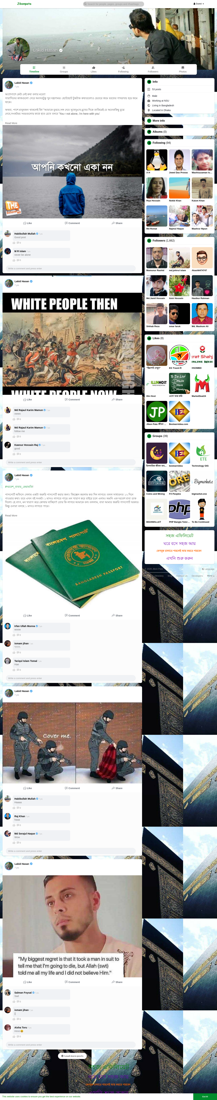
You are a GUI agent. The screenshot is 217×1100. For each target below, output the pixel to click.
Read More (11, 123)
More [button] (210, 575)
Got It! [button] (205, 1096)
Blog (170, 576)
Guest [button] (199, 3)
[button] (113, 4)
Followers (159, 240)
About (147, 576)
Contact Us (181, 576)
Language (208, 569)
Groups (157, 436)
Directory (159, 576)
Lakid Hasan (46, 50)
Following (159, 143)
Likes (156, 338)
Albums (158, 131)
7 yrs (17, 87)
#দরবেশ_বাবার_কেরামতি (19, 486)
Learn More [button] (87, 1096)
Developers (197, 576)
